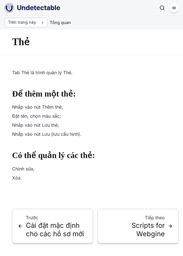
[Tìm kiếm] (162, 8)
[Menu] (174, 7)
